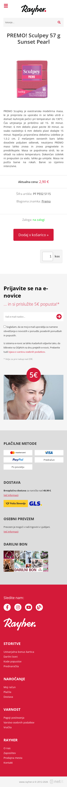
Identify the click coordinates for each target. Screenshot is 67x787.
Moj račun (10, 687)
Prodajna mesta (13, 758)
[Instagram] (17, 607)
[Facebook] (7, 607)
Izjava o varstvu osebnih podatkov (26, 351)
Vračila (8, 727)
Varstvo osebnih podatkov (19, 722)
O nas (7, 748)
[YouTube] (28, 607)
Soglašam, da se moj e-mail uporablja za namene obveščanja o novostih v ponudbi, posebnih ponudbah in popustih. (33, 331)
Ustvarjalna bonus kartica (19, 651)
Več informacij (11, 495)
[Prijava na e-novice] (58, 316)
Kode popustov (12, 661)
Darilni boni (11, 656)
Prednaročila (11, 666)
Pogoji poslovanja (14, 717)
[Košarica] (60, 6)
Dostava (8, 696)
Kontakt (8, 762)
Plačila (7, 692)
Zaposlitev (10, 753)
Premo (46, 201)
